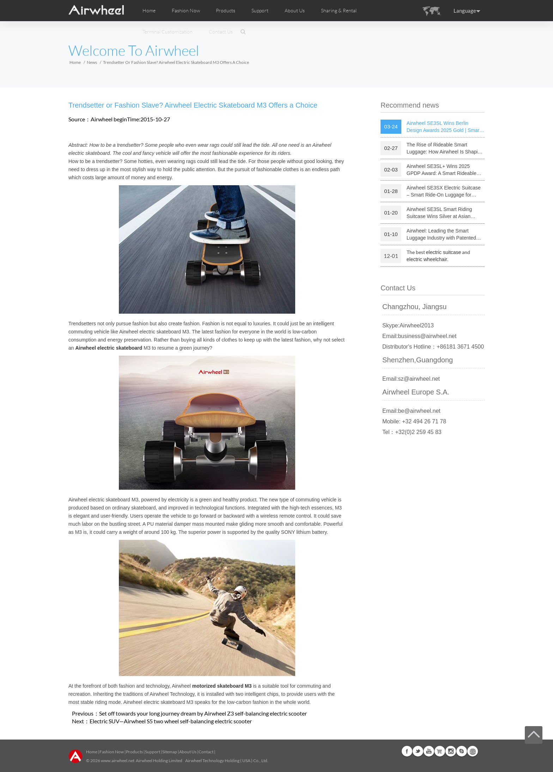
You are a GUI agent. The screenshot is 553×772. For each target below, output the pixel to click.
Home (149, 10)
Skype (461, 751)
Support (259, 10)
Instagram (450, 751)
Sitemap (169, 751)
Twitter (418, 751)
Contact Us (221, 32)
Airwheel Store (440, 751)
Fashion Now (111, 751)
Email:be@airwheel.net (411, 411)
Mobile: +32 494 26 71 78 (414, 421)
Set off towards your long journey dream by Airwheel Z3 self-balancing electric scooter (203, 713)
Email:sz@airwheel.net (411, 379)
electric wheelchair (427, 259)
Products (225, 10)
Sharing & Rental (339, 10)
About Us (187, 751)
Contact (206, 751)
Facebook (407, 751)
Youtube (429, 751)
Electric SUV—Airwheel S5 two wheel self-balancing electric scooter (171, 721)
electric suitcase (443, 252)
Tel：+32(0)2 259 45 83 (412, 432)
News (92, 62)
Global (472, 751)
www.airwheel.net (117, 760)
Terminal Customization (167, 32)
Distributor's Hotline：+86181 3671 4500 (433, 347)
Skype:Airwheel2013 (408, 325)
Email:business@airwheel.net (419, 336)
